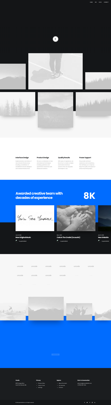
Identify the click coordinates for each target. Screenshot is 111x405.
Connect (106, 2)
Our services (62, 385)
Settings (40, 387)
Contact (61, 387)
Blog (100, 2)
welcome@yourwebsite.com (84, 383)
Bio (96, 2)
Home (91, 2)
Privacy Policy (41, 383)
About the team (63, 383)
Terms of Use (41, 385)
